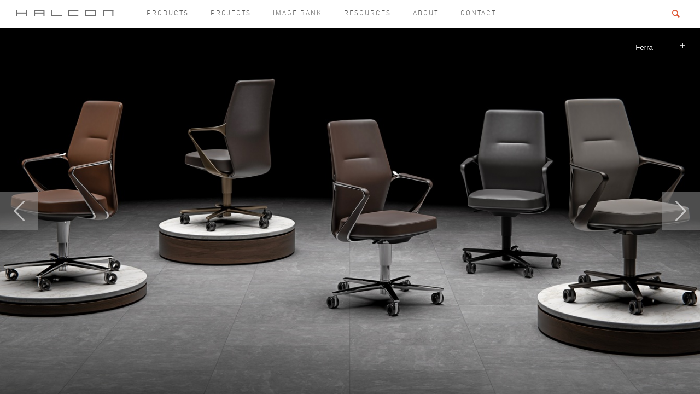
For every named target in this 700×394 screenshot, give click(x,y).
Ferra (644, 47)
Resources (367, 13)
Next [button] (681, 211)
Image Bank (297, 13)
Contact (478, 13)
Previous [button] (19, 211)
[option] (350, 211)
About (426, 13)
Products (168, 13)
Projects (231, 13)
